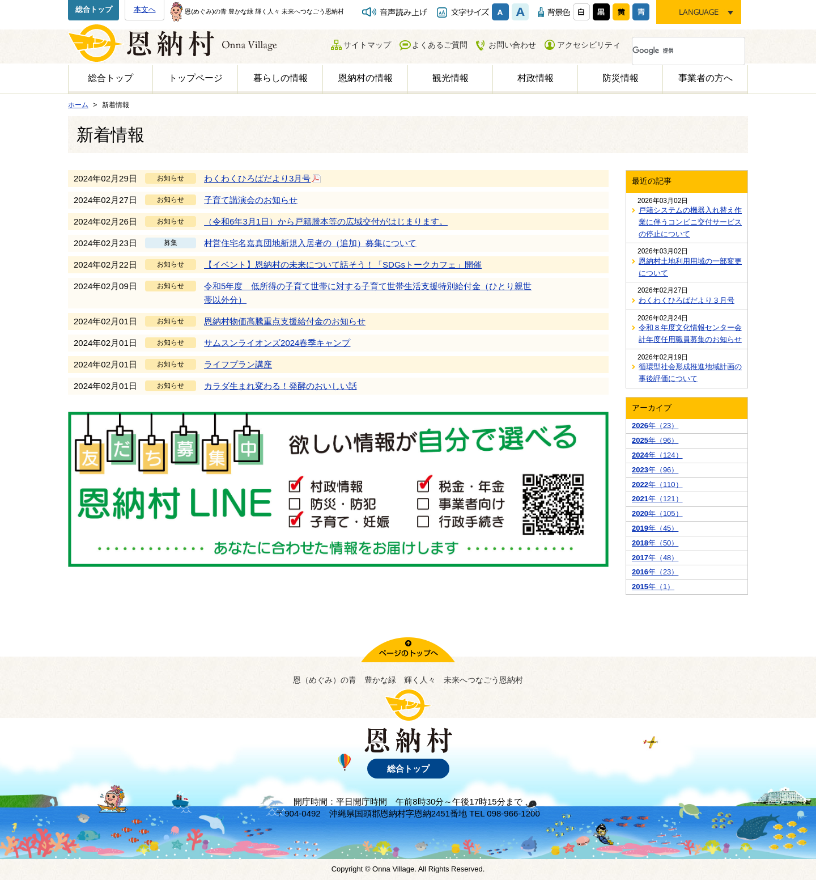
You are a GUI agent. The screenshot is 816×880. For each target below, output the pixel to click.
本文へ (145, 9)
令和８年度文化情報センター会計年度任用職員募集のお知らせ (690, 333)
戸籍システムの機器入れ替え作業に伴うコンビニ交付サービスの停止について (690, 222)
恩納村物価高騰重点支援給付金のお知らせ (285, 321)
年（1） (653, 586)
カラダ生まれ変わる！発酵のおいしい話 (280, 386)
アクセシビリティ (588, 44)
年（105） (657, 513)
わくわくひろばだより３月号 (686, 300)
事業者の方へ (705, 78)
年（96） (655, 440)
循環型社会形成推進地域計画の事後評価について (690, 372)
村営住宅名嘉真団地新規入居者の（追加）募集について (310, 243)
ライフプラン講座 (238, 364)
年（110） (657, 484)
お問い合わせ (512, 44)
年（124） (657, 455)
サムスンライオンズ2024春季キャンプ (277, 343)
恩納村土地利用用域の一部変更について (690, 267)
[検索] (674, 51)
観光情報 (450, 78)
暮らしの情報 (280, 78)
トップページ (195, 78)
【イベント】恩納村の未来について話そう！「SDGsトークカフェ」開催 (343, 264)
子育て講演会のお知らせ (251, 200)
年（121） (657, 498)
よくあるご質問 (440, 44)
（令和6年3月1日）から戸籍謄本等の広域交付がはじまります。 (326, 221)
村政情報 (535, 78)
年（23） (655, 425)
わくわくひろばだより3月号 (262, 177)
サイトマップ (367, 44)
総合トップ (93, 9)
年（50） (655, 543)
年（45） (655, 528)
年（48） (655, 557)
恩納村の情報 (365, 78)
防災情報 (620, 78)
